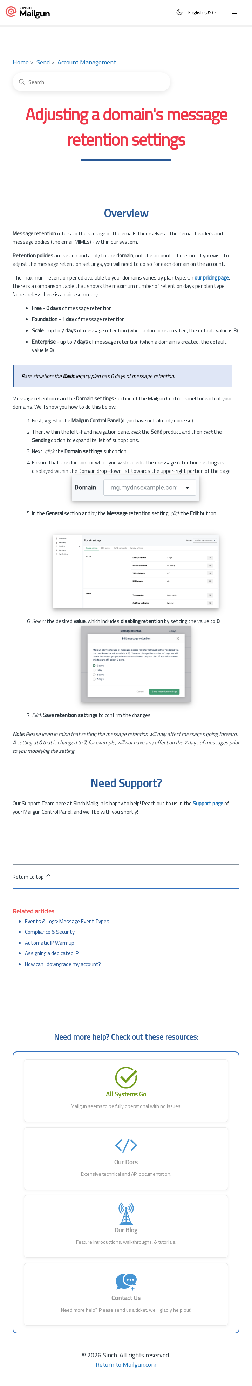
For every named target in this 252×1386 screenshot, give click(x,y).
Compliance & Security (50, 932)
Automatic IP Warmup (49, 943)
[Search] (91, 81)
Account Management (86, 62)
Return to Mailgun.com (126, 1364)
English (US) (203, 12)
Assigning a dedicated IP (52, 953)
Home (21, 62)
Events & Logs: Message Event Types (67, 921)
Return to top (32, 876)
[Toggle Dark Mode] (179, 12)
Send (43, 62)
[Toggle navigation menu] (234, 12)
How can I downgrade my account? (63, 964)
